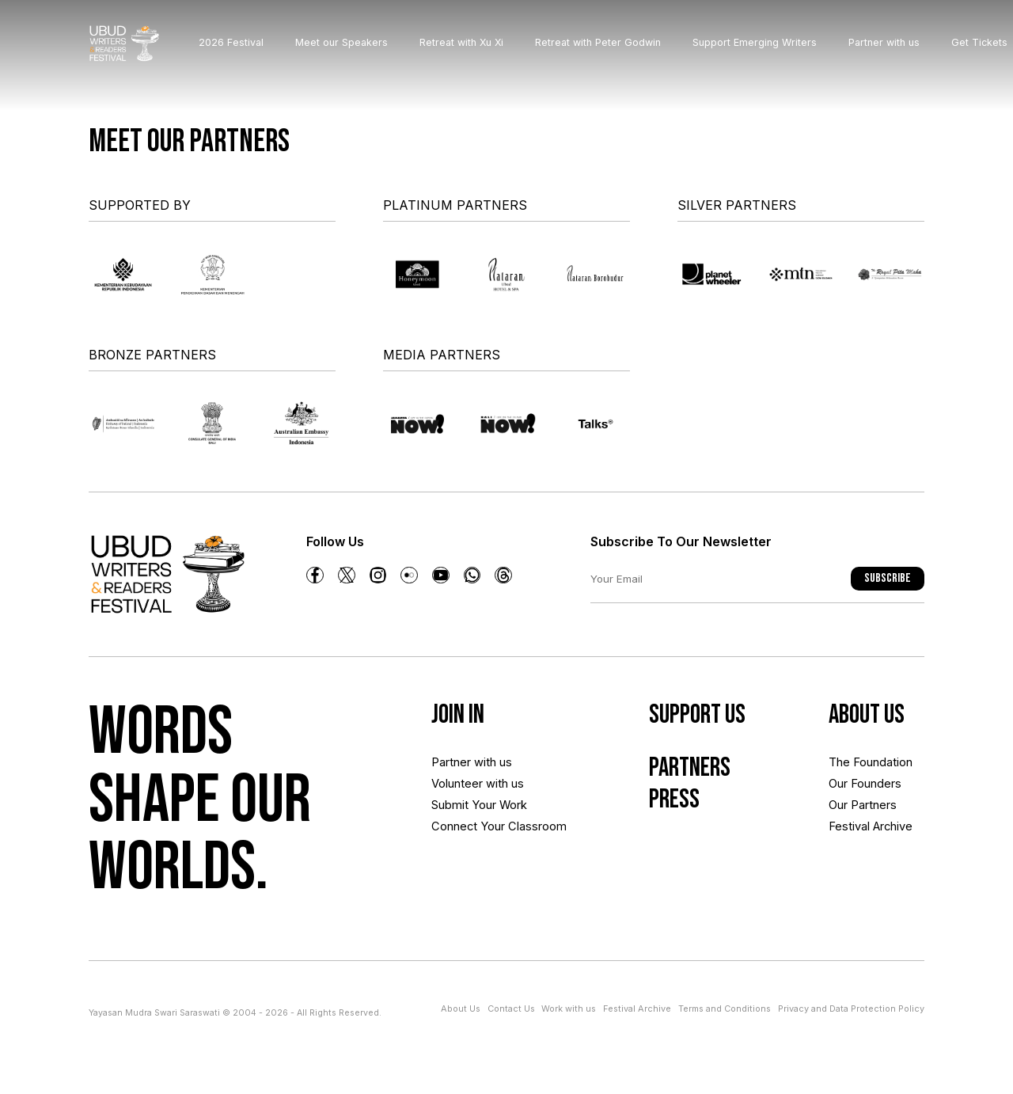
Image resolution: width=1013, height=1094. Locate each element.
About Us (461, 1008)
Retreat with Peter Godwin (616, 50)
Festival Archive (865, 856)
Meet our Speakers (359, 50)
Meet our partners (189, 142)
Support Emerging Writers (773, 50)
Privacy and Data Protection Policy (851, 1008)
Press (659, 821)
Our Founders (860, 801)
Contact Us (512, 1008)
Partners (681, 781)
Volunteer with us (477, 801)
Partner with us (902, 50)
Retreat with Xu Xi (480, 50)
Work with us (569, 1008)
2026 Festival (249, 50)
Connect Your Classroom (467, 870)
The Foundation (865, 774)
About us (874, 719)
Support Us (690, 719)
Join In (466, 719)
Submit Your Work (478, 828)
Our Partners (857, 828)
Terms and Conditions (724, 1008)
